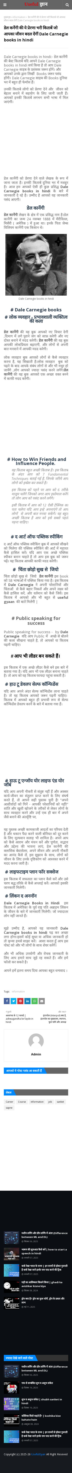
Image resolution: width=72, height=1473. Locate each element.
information (18, 17)
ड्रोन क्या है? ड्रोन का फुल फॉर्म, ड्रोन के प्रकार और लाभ (43, 1300)
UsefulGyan (38, 1454)
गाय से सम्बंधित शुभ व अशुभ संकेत (37, 1383)
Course (22, 1101)
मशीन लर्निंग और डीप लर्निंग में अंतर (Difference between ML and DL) (45, 1235)
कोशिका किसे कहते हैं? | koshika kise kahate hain (41, 1417)
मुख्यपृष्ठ (7, 17)
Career (9, 1101)
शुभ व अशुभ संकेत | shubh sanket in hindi (42, 1401)
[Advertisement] (36, 140)
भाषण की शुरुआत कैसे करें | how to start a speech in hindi (44, 1251)
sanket (60, 1101)
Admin (36, 1054)
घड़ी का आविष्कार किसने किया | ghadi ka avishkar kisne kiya (42, 1284)
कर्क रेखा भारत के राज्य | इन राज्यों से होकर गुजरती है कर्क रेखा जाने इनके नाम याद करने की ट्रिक (44, 1267)
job (50, 1101)
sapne (9, 1107)
